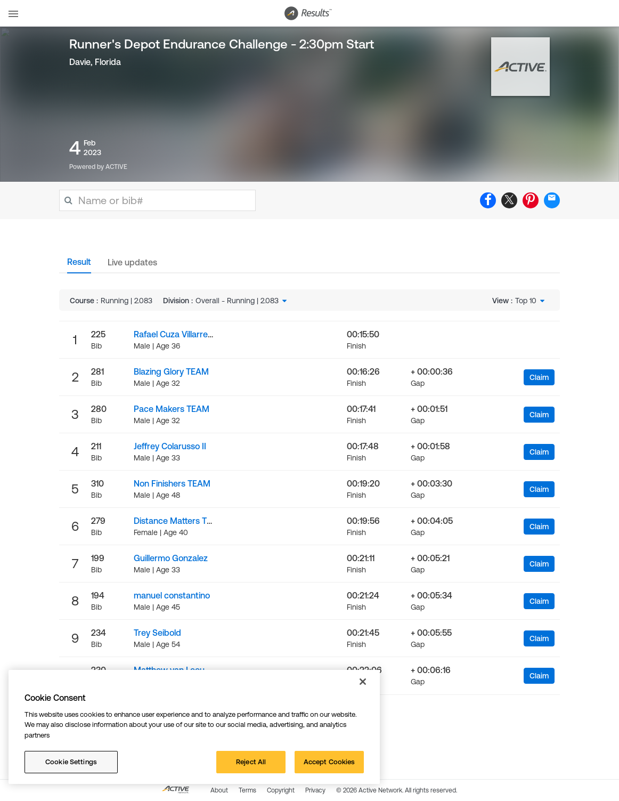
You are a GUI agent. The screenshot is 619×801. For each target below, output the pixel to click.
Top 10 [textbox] (525, 300)
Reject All (251, 762)
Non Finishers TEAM (172, 483)
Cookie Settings (71, 762)
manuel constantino (172, 595)
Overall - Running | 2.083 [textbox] (237, 300)
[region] (194, 727)
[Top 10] (530, 300)
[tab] (79, 264)
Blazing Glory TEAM (171, 371)
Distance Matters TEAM (179, 520)
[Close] (362, 681)
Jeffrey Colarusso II (170, 446)
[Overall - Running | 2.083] (242, 300)
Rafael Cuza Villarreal (174, 334)
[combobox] (242, 300)
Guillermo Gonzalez (171, 558)
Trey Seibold (157, 632)
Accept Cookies (329, 762)
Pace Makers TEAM (171, 409)
